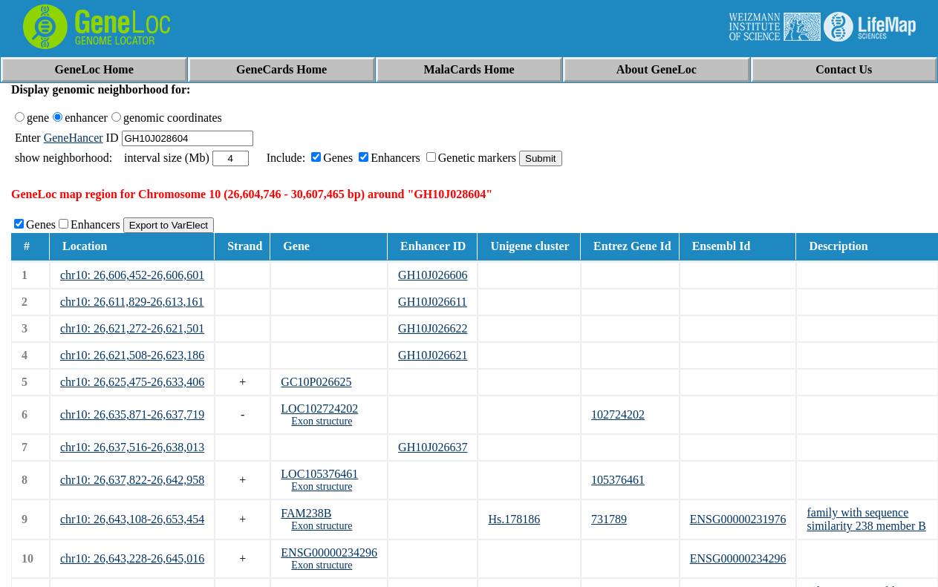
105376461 (618, 479)
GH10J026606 (432, 275)
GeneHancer (73, 137)
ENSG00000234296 (329, 552)
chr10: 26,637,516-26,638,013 (132, 447)
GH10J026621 (432, 355)
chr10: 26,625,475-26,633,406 (132, 382)
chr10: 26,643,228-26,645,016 (132, 558)
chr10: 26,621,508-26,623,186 (132, 355)
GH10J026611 (432, 301)
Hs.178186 (514, 519)
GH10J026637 (432, 447)
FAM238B (306, 513)
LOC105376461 (319, 474)
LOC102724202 (319, 408)
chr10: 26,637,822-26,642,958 (132, 479)
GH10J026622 (432, 328)
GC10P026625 (316, 382)
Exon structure (321, 421)
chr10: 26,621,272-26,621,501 (132, 328)
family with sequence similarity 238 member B (866, 519)
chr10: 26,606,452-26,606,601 (132, 275)
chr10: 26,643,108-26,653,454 (132, 519)
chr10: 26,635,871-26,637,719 (132, 414)
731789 (609, 519)
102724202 (618, 414)
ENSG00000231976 (738, 519)
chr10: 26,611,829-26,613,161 (132, 301)
